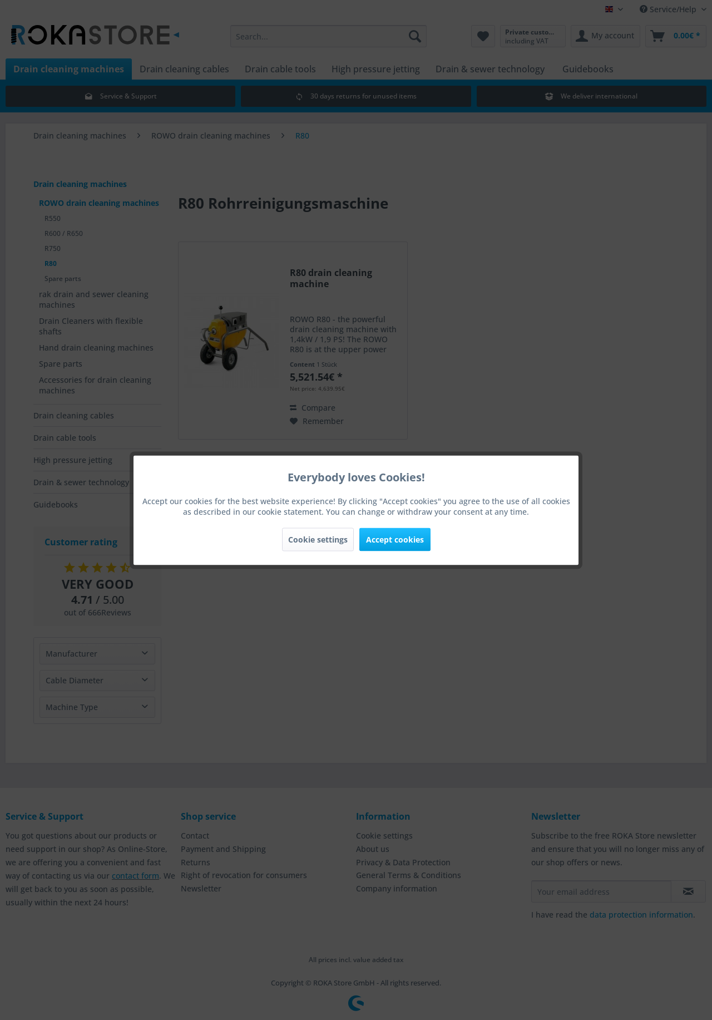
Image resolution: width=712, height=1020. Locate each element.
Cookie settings (318, 539)
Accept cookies (395, 539)
